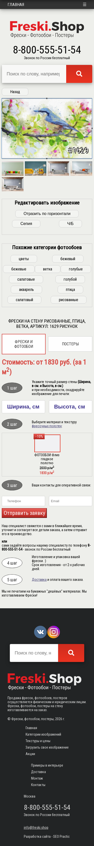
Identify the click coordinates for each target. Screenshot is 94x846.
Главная (16, 4)
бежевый (67, 258)
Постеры (70, 344)
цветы (24, 258)
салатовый (24, 299)
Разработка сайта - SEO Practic (47, 837)
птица (70, 289)
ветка (47, 269)
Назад (15, 91)
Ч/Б (70, 223)
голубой (70, 279)
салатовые (26, 279)
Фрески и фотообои (23, 344)
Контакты (38, 785)
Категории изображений (43, 734)
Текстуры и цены (38, 741)
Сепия (26, 223)
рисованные (68, 299)
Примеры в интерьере (47, 765)
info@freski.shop (36, 828)
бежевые (18, 269)
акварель (26, 289)
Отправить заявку (24, 513)
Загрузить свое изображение (47, 747)
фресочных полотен (47, 426)
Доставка (39, 580)
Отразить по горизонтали (47, 214)
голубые (76, 269)
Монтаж (37, 778)
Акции (30, 754)
